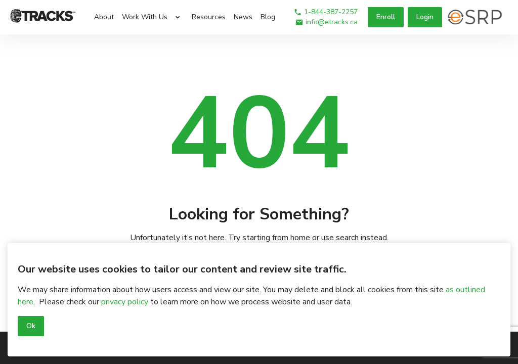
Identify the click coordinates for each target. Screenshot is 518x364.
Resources (209, 17)
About (104, 17)
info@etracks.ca (326, 22)
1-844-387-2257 (325, 12)
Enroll (385, 17)
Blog (268, 17)
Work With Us (144, 17)
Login (425, 17)
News (243, 17)
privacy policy (124, 301)
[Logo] (43, 17)
